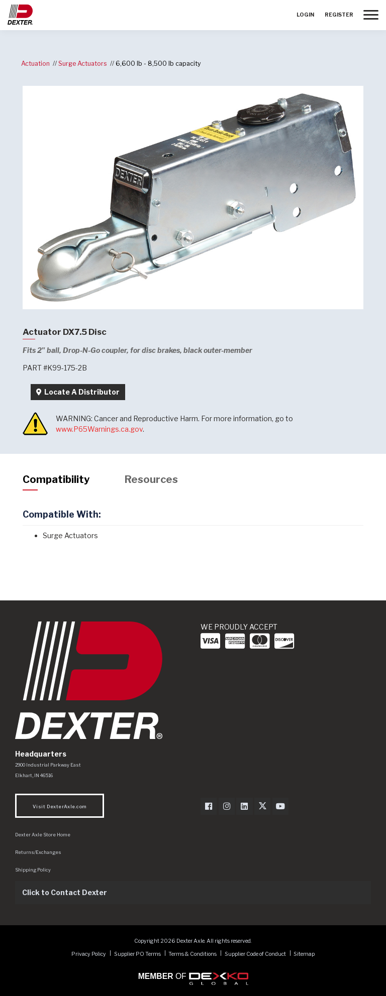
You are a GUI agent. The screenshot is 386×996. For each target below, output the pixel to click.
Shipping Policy (33, 870)
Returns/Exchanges (38, 852)
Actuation (35, 63)
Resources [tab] (151, 479)
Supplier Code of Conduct (256, 953)
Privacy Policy (88, 953)
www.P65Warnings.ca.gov (99, 429)
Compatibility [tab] (56, 479)
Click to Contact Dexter (64, 892)
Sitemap (304, 953)
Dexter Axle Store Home (42, 834)
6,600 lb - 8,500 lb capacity (158, 63)
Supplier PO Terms (137, 953)
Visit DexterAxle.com (59, 806)
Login (305, 15)
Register (339, 15)
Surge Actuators (82, 63)
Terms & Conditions (192, 953)
